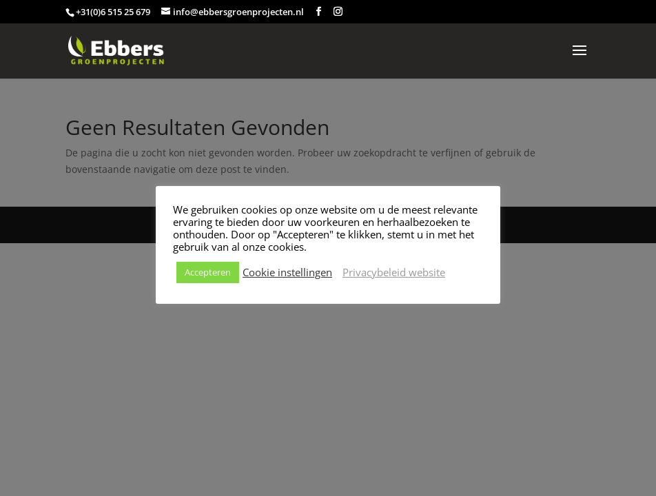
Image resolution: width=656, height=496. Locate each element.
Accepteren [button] (208, 272)
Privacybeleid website (393, 272)
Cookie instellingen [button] (287, 272)
